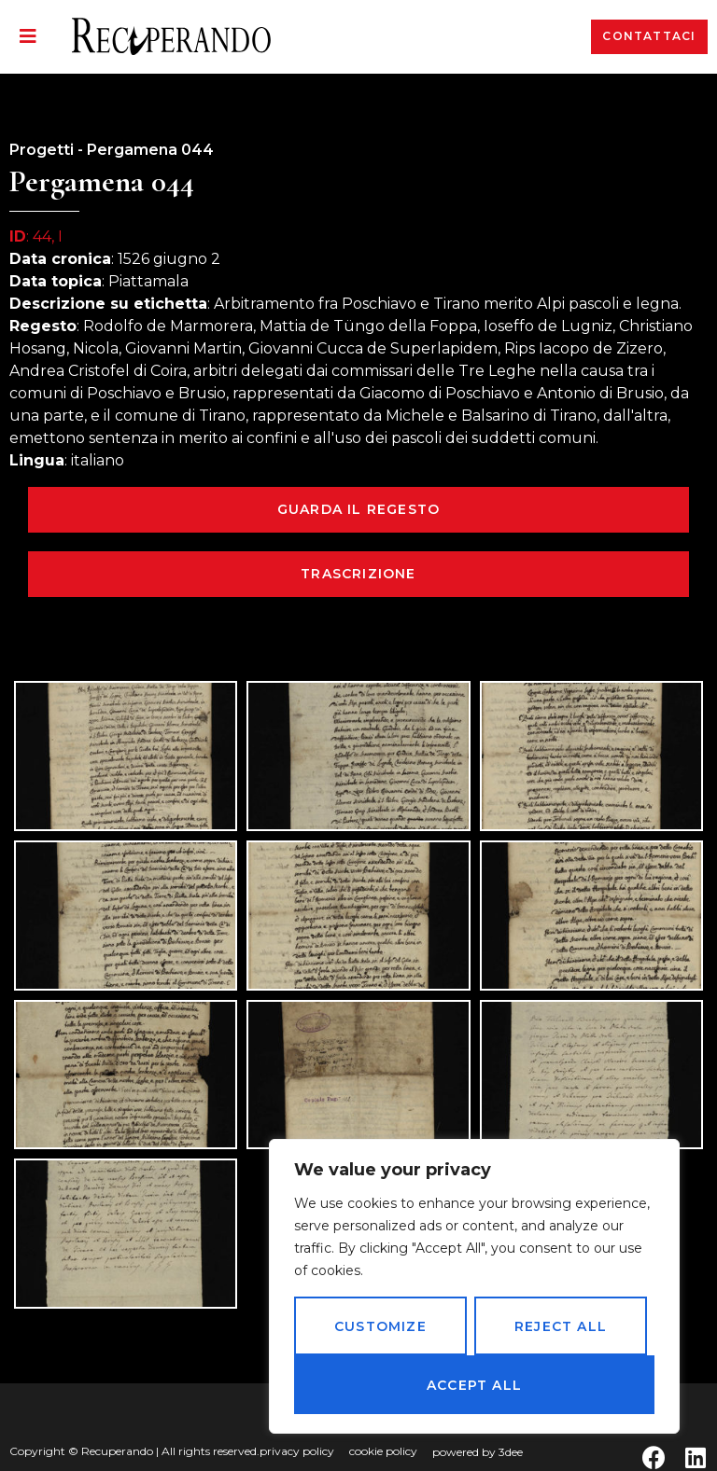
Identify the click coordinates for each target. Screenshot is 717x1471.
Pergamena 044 (150, 150)
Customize (380, 1326)
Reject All (560, 1326)
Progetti (41, 150)
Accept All (474, 1385)
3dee (511, 1452)
